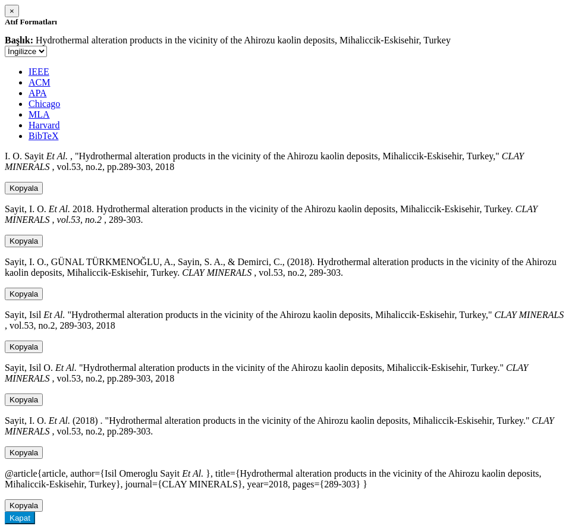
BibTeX (43, 136)
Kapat (20, 518)
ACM (39, 82)
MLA (39, 114)
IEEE (39, 72)
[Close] (12, 11)
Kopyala (24, 188)
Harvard (44, 125)
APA (38, 93)
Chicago (44, 104)
